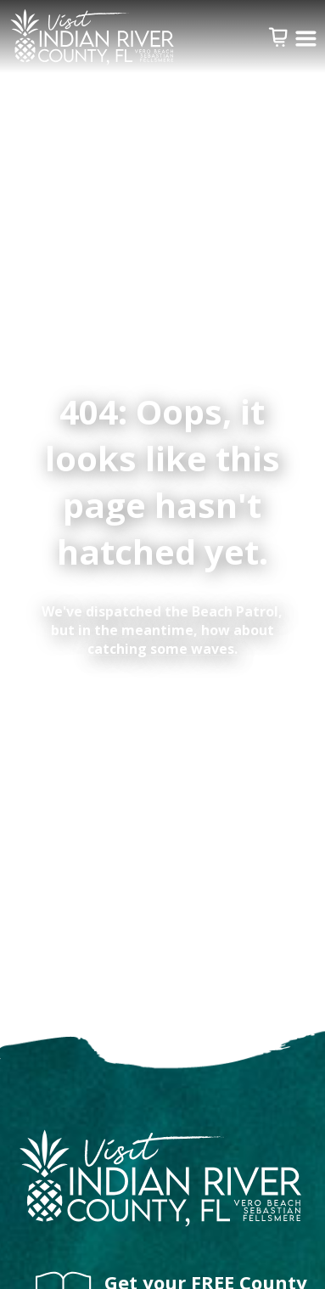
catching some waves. (162, 648)
